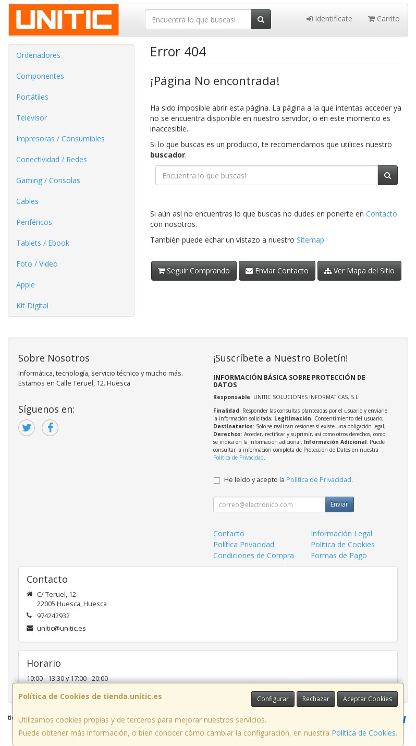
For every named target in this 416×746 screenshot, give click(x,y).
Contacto (381, 214)
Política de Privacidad (238, 457)
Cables (27, 201)
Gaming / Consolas (48, 180)
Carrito (384, 18)
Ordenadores (38, 55)
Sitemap (310, 240)
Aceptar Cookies (367, 698)
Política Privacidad (243, 544)
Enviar (339, 504)
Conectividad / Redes (51, 159)
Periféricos (34, 222)
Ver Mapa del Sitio (359, 270)
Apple (25, 285)
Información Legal (341, 533)
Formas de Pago (339, 555)
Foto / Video (37, 264)
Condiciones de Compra (253, 555)
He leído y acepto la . (288, 479)
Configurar (273, 698)
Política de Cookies (364, 733)
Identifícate (329, 18)
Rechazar (315, 698)
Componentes (40, 76)
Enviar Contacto (277, 270)
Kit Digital (32, 305)
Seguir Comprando (194, 270)
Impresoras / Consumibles (60, 138)
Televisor (31, 118)
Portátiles (32, 97)
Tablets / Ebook (42, 243)
